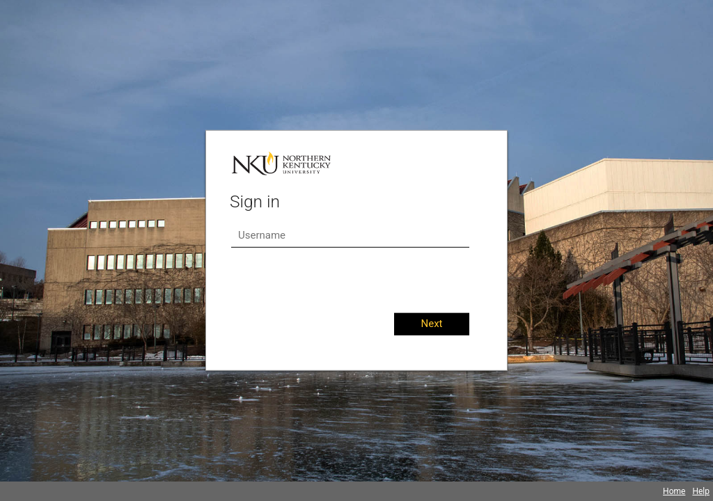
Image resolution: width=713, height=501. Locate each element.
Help (701, 491)
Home (674, 491)
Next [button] (431, 323)
